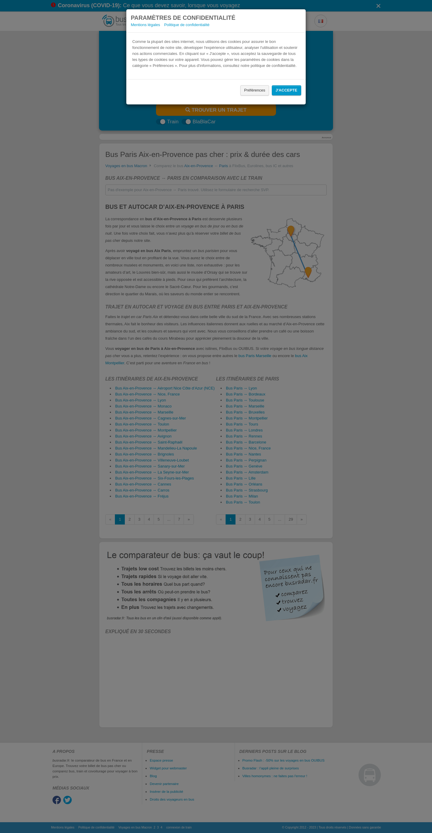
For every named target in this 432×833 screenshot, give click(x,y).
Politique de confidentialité (186, 25)
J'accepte (286, 90)
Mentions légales (145, 25)
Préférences (254, 90)
